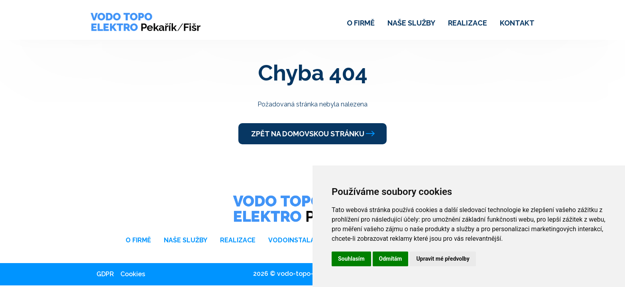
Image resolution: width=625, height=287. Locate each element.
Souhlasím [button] (351, 259)
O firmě (361, 23)
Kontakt (517, 23)
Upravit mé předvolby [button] (442, 259)
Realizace (467, 23)
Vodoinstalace (295, 240)
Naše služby (411, 23)
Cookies (132, 274)
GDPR (105, 274)
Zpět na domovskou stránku (312, 134)
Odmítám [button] (390, 259)
